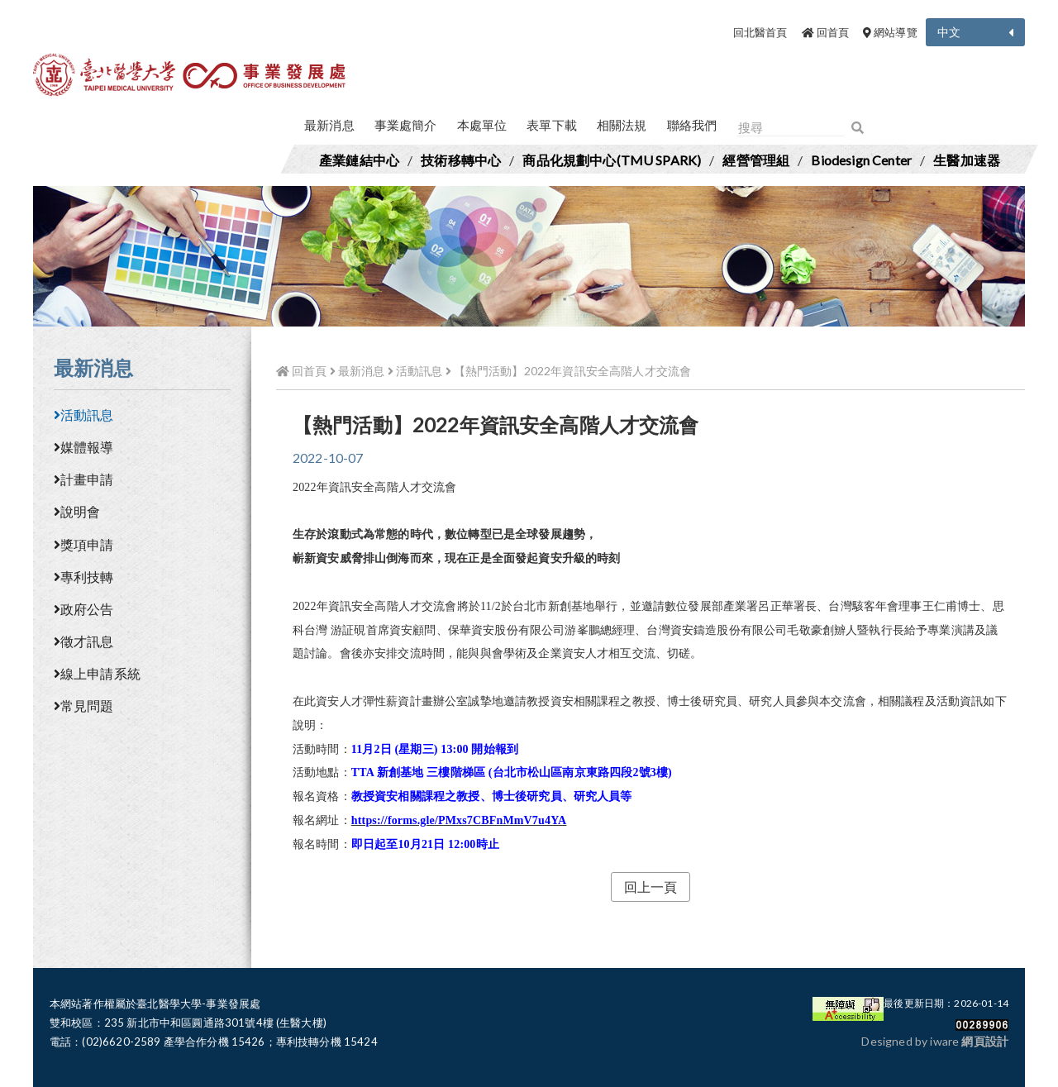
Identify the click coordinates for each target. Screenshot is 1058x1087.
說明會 (77, 511)
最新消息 (329, 124)
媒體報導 (84, 447)
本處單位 (482, 124)
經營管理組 (755, 160)
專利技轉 (84, 576)
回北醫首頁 (760, 32)
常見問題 (84, 705)
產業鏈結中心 (359, 160)
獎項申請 (84, 544)
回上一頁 (651, 886)
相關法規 (622, 124)
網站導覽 (890, 32)
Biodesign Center (861, 160)
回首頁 (825, 32)
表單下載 (552, 124)
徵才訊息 (84, 641)
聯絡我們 (692, 124)
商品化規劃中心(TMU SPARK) (611, 160)
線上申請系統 (97, 673)
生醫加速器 (966, 160)
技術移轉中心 (461, 160)
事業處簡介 (405, 124)
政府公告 (84, 609)
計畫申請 (84, 479)
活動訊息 (84, 414)
